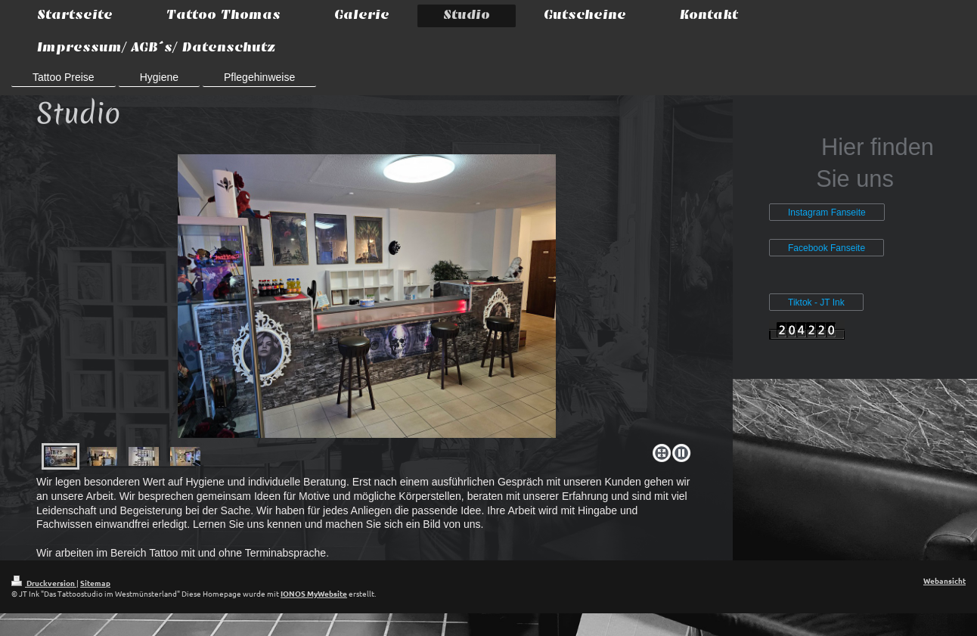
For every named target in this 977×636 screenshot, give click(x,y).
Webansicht (944, 580)
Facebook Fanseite (826, 248)
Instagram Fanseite (827, 212)
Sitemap (95, 582)
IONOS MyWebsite (314, 593)
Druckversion (43, 582)
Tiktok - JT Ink (816, 302)
